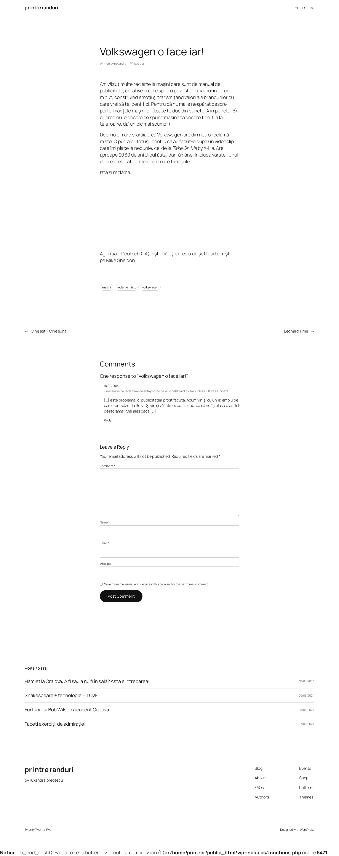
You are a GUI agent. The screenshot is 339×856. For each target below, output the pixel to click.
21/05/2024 (306, 681)
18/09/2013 (111, 386)
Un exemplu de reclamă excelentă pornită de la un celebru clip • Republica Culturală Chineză (166, 391)
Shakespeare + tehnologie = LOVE (61, 695)
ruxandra (120, 63)
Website (105, 564)
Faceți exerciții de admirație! (55, 724)
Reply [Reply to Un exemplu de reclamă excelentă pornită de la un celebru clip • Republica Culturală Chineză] (108, 420)
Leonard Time (296, 331)
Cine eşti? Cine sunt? (49, 331)
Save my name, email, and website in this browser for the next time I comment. (156, 584)
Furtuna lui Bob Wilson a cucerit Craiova (67, 709)
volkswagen (150, 287)
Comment (107, 466)
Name (105, 522)
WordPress (307, 829)
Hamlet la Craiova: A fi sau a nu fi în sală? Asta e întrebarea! (87, 681)
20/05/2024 (306, 695)
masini (106, 287)
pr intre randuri (41, 7)
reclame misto (126, 287)
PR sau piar (137, 63)
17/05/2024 (306, 724)
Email (104, 543)
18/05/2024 (306, 710)
